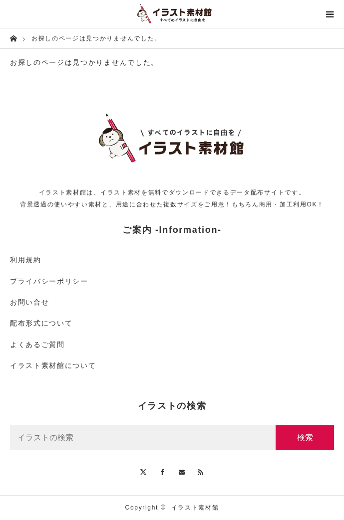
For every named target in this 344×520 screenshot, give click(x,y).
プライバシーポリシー (49, 281)
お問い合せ (29, 302)
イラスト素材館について (53, 365)
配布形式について (41, 323)
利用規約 (25, 260)
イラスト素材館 (195, 507)
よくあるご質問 (37, 344)
